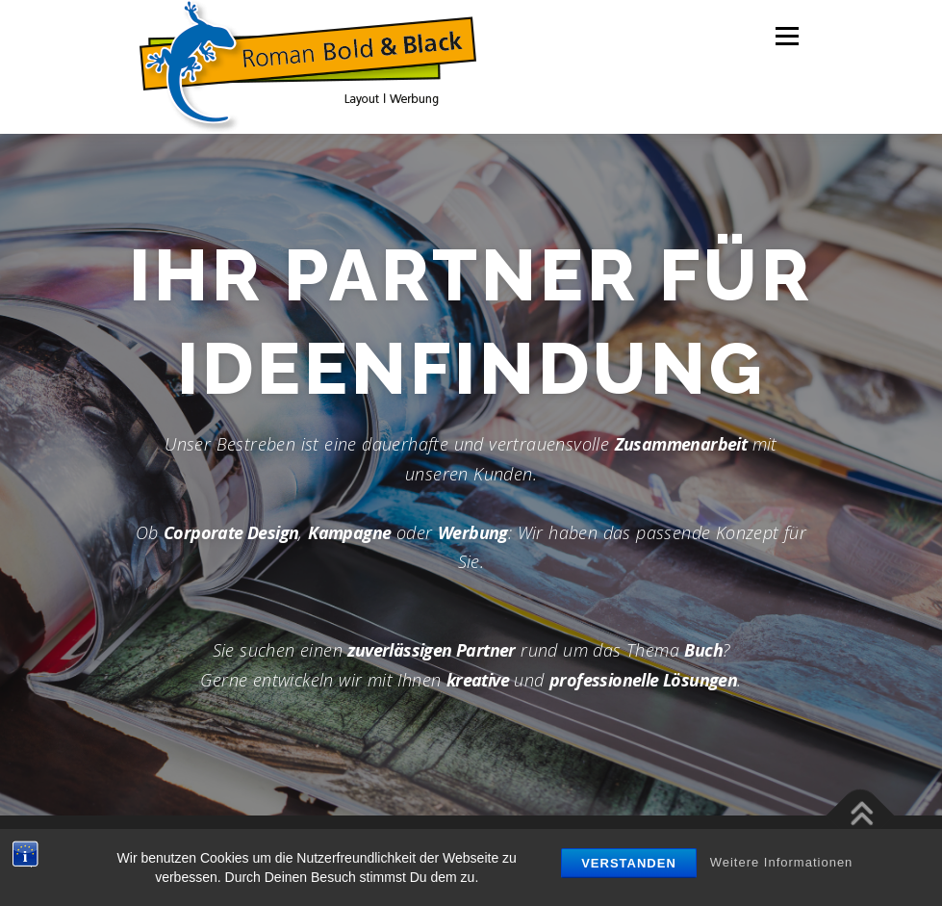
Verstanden (628, 863)
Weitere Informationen (781, 862)
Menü (786, 35)
